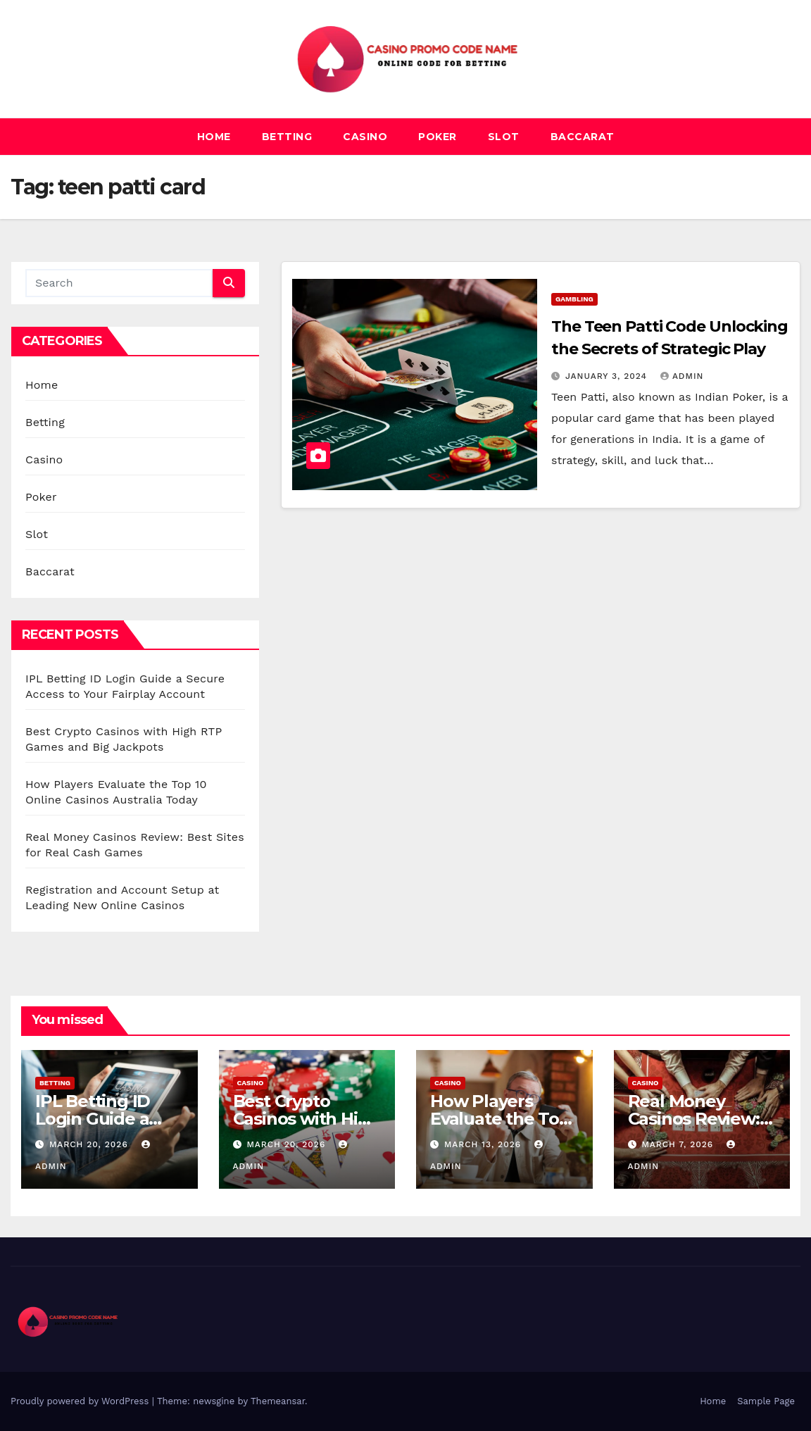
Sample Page (766, 1401)
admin (682, 376)
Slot (504, 136)
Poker (437, 136)
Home (214, 136)
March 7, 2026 (679, 1144)
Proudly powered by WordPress (81, 1401)
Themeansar (278, 1401)
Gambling (574, 299)
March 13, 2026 (484, 1144)
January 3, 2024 (607, 376)
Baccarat (583, 136)
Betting (287, 136)
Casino (365, 136)
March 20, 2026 (90, 1144)
